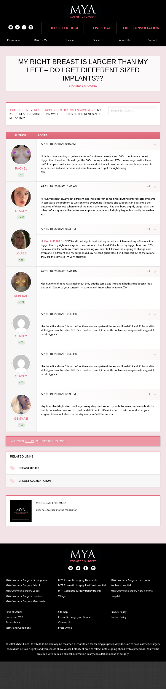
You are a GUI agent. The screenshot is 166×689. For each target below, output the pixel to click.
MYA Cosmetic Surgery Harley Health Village (79, 593)
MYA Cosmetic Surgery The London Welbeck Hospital (131, 582)
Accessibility (13, 622)
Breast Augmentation (35, 480)
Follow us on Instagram (31, 27)
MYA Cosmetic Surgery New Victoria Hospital (132, 593)
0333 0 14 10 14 (64, 27)
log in (29, 441)
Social (96, 40)
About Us (124, 40)
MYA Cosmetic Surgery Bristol (23, 585)
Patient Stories (14, 611)
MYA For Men (41, 40)
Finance (69, 40)
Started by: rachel (83, 85)
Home (13, 110)
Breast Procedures (47, 110)
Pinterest (10, 27)
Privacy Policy (118, 611)
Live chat (102, 27)
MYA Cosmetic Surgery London (24, 596)
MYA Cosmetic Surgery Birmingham (26, 580)
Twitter (17, 27)
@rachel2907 (52, 241)
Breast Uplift (29, 468)
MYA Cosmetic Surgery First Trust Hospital (82, 585)
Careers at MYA (14, 617)
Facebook (24, 27)
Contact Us (64, 622)
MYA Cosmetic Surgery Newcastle (77, 580)
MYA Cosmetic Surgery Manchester (26, 601)
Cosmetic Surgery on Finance (75, 617)
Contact (152, 40)
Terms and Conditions (18, 627)
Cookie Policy (118, 617)
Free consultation (141, 27)
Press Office (65, 627)
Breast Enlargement (79, 110)
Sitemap (63, 611)
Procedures (13, 40)
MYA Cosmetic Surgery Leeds (23, 590)
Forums (24, 110)
